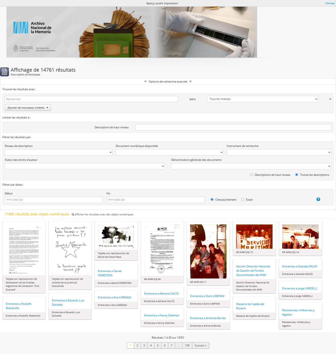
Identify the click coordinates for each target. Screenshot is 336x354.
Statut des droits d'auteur (21, 160)
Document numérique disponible (137, 146)
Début (9, 193)
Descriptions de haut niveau (270, 175)
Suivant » (200, 345)
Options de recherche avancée (168, 81)
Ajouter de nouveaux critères (28, 108)
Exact (247, 199)
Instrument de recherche (242, 146)
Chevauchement (223, 199)
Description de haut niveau (111, 127)
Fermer (330, 3)
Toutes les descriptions (312, 175)
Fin (108, 193)
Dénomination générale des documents (196, 160)
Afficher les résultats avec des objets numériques (103, 214)
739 (187, 345)
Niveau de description (19, 146)
